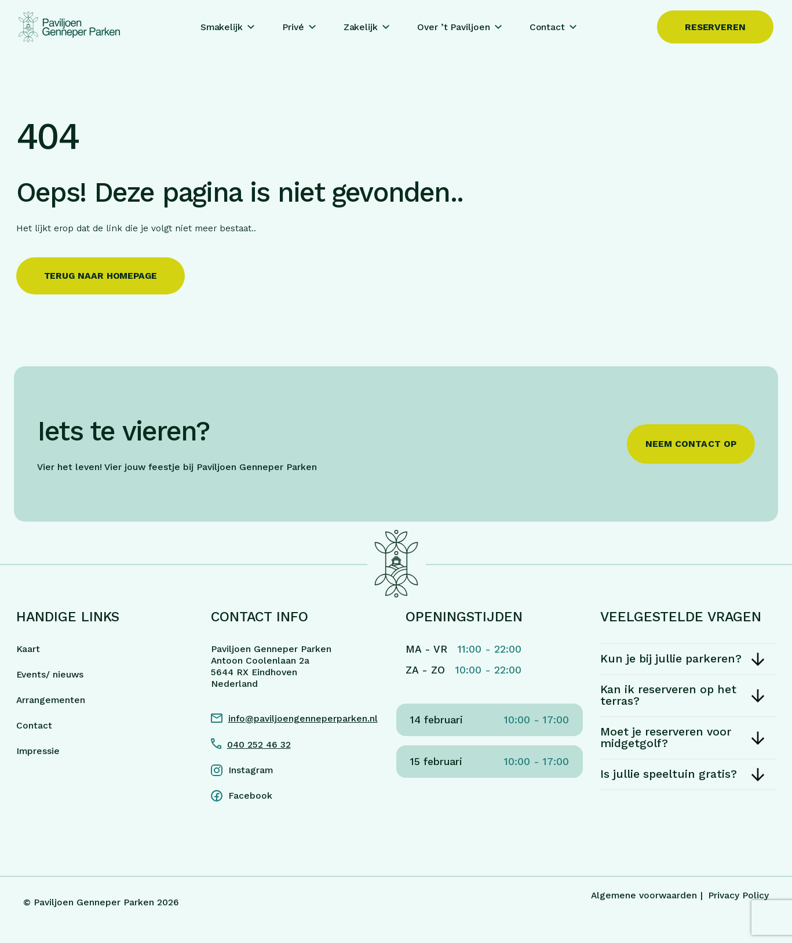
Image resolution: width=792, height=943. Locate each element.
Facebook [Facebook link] (250, 795)
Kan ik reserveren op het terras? (668, 695)
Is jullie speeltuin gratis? (668, 774)
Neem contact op (691, 443)
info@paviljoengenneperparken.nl (303, 718)
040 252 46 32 (259, 744)
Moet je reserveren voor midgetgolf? (665, 737)
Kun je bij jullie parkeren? (671, 658)
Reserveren (715, 26)
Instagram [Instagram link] (250, 769)
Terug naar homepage (100, 275)
